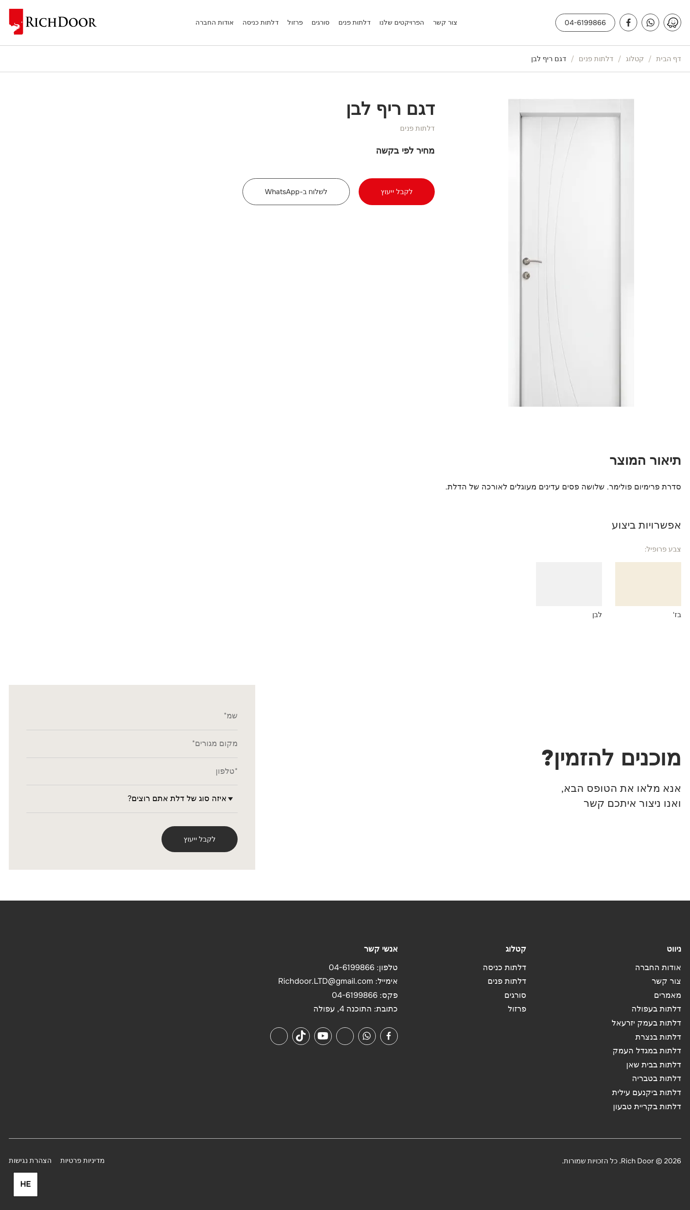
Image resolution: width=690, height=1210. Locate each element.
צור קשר (445, 22)
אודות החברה (214, 22)
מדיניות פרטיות (82, 1160)
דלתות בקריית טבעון (647, 1106)
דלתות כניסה (260, 22)
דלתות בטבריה (656, 1078)
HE (25, 1184)
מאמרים (667, 995)
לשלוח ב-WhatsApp (296, 191)
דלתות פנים (354, 22)
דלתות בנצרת (658, 1037)
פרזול (295, 22)
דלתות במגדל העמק (647, 1051)
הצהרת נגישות (30, 1160)
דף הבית (668, 58)
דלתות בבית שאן (653, 1065)
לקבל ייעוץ (397, 191)
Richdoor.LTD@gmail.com (325, 981)
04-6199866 (585, 22)
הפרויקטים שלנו (401, 22)
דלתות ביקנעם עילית (646, 1092)
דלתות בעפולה (656, 1009)
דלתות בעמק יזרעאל (646, 1023)
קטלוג (635, 58)
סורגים (321, 22)
